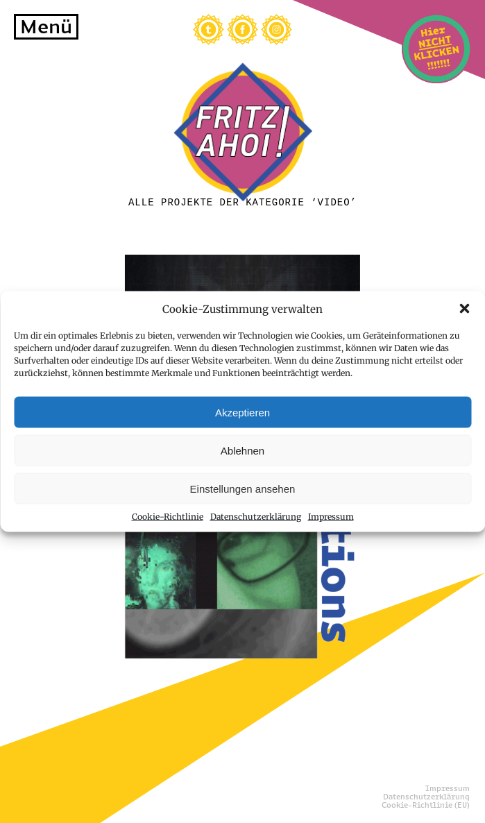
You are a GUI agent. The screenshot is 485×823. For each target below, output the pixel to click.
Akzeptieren (242, 412)
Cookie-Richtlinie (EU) (426, 805)
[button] (464, 309)
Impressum (331, 516)
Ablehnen (242, 450)
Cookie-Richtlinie (167, 516)
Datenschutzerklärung (255, 516)
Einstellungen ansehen (243, 488)
